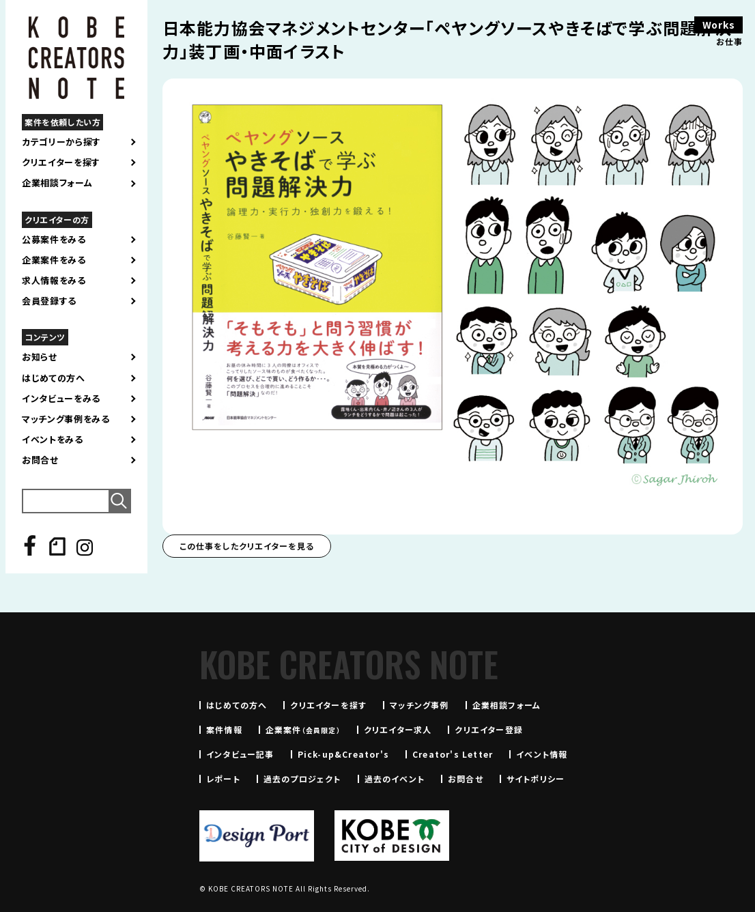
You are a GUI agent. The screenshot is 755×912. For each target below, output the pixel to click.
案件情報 (224, 729)
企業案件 (303, 729)
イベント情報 (541, 754)
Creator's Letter (452, 754)
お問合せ (40, 460)
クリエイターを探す (61, 162)
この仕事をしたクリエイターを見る (247, 546)
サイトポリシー (536, 778)
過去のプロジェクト (302, 778)
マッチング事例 (419, 705)
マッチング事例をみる (66, 419)
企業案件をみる (54, 260)
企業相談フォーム (57, 183)
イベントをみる (52, 439)
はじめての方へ (53, 378)
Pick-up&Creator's (343, 754)
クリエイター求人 (398, 729)
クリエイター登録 (489, 729)
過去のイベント (395, 778)
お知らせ (39, 357)
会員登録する (49, 301)
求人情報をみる (54, 280)
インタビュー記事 (240, 754)
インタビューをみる (61, 399)
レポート (223, 778)
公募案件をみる (54, 239)
